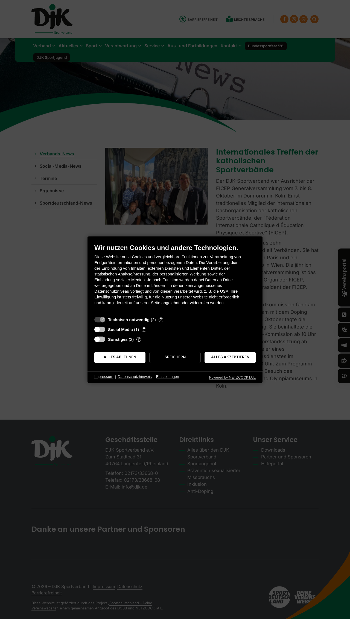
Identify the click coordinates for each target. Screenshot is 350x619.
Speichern (175, 357)
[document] (175, 279)
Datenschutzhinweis (135, 377)
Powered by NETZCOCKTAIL (232, 377)
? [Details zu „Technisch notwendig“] (161, 319)
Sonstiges (118, 339)
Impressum (103, 377)
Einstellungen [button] (167, 377)
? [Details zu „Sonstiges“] (139, 339)
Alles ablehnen (120, 357)
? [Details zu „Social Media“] (144, 329)
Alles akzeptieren (230, 357)
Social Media (120, 329)
